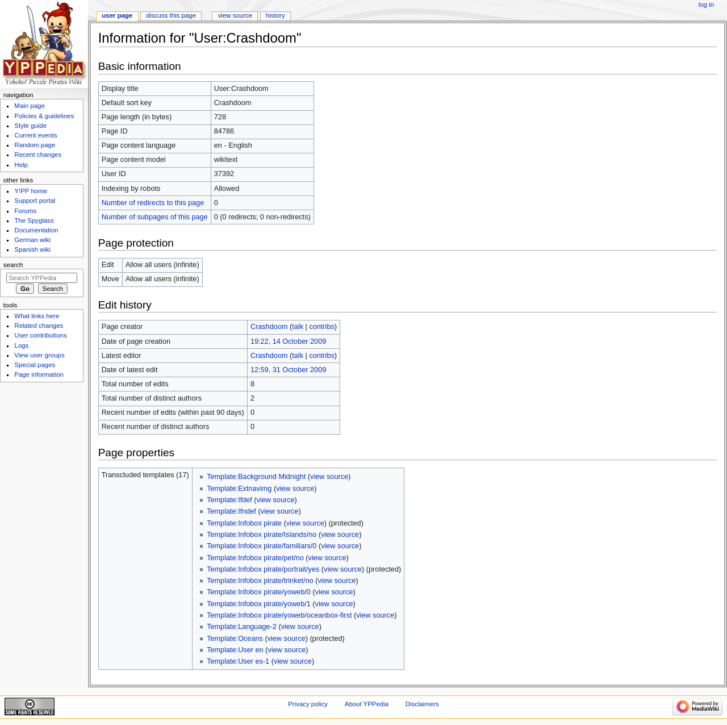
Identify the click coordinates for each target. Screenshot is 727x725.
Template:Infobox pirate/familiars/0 (261, 546)
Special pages (34, 364)
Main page (29, 105)
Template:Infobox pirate (244, 523)
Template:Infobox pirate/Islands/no (261, 535)
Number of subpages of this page (155, 217)
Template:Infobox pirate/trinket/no (260, 581)
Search (13, 264)
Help (21, 164)
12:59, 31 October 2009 (288, 370)
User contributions (40, 335)
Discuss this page (171, 15)
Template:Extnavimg (239, 489)
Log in (706, 4)
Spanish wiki (32, 249)
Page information (39, 374)
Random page (34, 144)
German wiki (32, 239)
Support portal (34, 200)
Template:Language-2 (242, 627)
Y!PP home (30, 191)
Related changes (38, 325)
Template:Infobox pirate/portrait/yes (263, 569)
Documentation (36, 230)
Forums (25, 210)
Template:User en (235, 650)
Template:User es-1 (238, 661)
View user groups (39, 355)
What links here (36, 315)
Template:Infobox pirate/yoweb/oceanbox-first (279, 615)
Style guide (30, 125)
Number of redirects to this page (153, 203)
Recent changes (37, 154)
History (275, 15)
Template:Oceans (235, 639)
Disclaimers (422, 704)
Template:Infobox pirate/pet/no (255, 558)
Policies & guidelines (44, 116)
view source (329, 477)
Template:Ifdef (229, 500)
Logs (21, 345)
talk (297, 327)
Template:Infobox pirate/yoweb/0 (259, 592)
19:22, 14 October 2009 (288, 341)
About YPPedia (366, 704)
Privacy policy (308, 704)
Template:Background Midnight (256, 477)
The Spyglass (33, 220)
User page (117, 15)
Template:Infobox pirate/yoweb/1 (259, 604)
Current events (35, 135)
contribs (321, 327)
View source (235, 15)
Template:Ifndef (231, 511)
